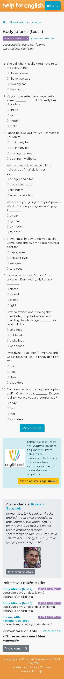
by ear (12, 215)
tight (11, 305)
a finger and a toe (20, 179)
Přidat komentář (16, 648)
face (11, 408)
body (12, 403)
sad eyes (14, 263)
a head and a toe (19, 184)
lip (10, 115)
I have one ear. (18, 73)
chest (12, 377)
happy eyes (16, 252)
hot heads (15, 335)
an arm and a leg (19, 195)
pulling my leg (18, 147)
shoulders (15, 382)
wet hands (15, 346)
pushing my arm (19, 153)
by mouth (15, 226)
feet (11, 414)
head (12, 371)
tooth (12, 126)
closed (12, 289)
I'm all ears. (15, 89)
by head (14, 221)
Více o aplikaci (38, 481)
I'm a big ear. (16, 84)
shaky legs (15, 340)
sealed (12, 299)
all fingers (15, 190)
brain (11, 366)
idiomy (36, 22)
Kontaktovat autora (20, 571)
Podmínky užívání (25, 667)
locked (13, 294)
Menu (52, 5)
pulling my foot (19, 142)
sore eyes (14, 268)
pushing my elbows (21, 158)
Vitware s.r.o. (42, 659)
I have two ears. (19, 78)
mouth (13, 120)
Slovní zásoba (18, 22)
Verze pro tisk (52, 631)
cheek (12, 109)
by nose (13, 232)
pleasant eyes (17, 257)
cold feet (14, 329)
